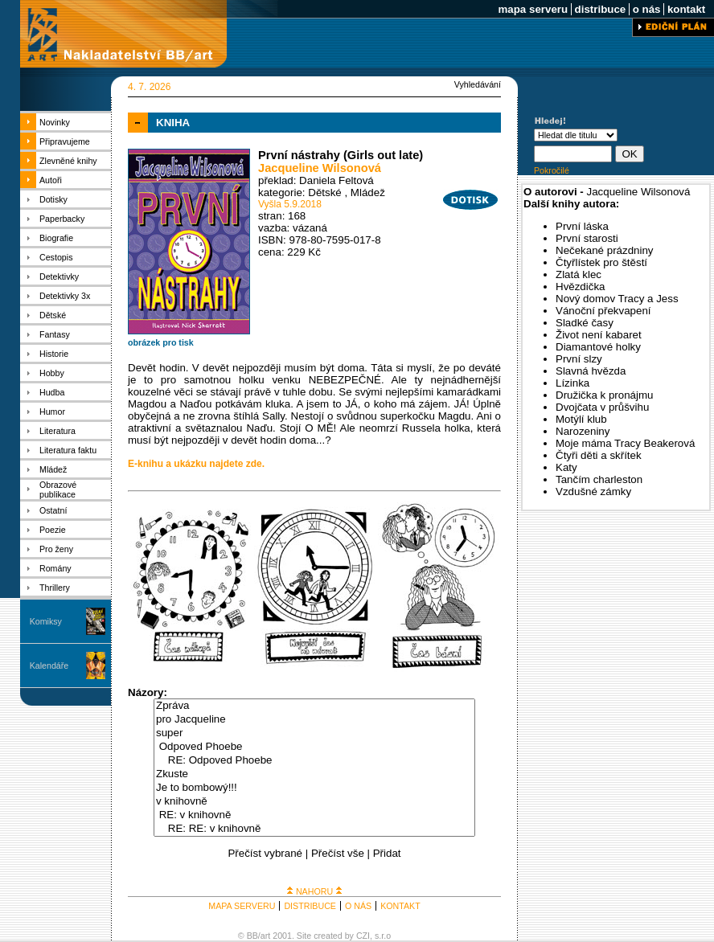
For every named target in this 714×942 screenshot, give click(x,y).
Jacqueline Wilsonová (319, 168)
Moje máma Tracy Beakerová (625, 443)
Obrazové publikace (57, 489)
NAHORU (314, 891)
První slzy (579, 359)
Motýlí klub (581, 419)
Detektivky (59, 276)
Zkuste (314, 774)
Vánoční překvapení (603, 311)
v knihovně (314, 802)
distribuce (600, 9)
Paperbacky (61, 218)
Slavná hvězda (591, 371)
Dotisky (53, 199)
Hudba (51, 392)
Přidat (387, 853)
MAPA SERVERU (241, 906)
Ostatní (53, 510)
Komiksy (46, 621)
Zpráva (314, 706)
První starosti (587, 238)
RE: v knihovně (314, 815)
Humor (52, 411)
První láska (582, 226)
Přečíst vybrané (265, 853)
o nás (646, 9)
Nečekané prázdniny (605, 250)
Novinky (54, 122)
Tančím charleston (599, 479)
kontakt (686, 9)
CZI (363, 935)
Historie (53, 353)
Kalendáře (49, 665)
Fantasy (54, 334)
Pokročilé (551, 170)
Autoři (50, 180)
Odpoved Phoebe (314, 747)
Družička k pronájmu (604, 395)
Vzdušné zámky (593, 491)
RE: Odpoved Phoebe (314, 761)
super (314, 733)
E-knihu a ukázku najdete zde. (196, 463)
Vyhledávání (477, 84)
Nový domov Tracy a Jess (617, 299)
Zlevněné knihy (68, 161)
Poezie (52, 529)
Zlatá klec (578, 274)
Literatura (57, 431)
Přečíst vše (337, 853)
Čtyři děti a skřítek (599, 455)
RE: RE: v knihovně (314, 829)
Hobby (51, 373)
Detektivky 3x (64, 296)
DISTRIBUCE (310, 906)
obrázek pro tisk (161, 342)
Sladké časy (584, 323)
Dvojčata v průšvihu (602, 407)
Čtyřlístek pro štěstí (601, 262)
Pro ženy (56, 549)
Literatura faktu (67, 450)
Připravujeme (64, 141)
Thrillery (54, 587)
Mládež (53, 469)
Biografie (56, 238)
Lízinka (572, 383)
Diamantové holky (598, 347)
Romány (55, 568)
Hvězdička (580, 287)
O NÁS (358, 906)
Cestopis (55, 257)
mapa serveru (533, 9)
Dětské (52, 315)
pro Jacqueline (314, 720)
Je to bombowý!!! (314, 788)
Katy (566, 467)
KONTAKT (400, 906)
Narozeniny (582, 431)
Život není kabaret (599, 335)
